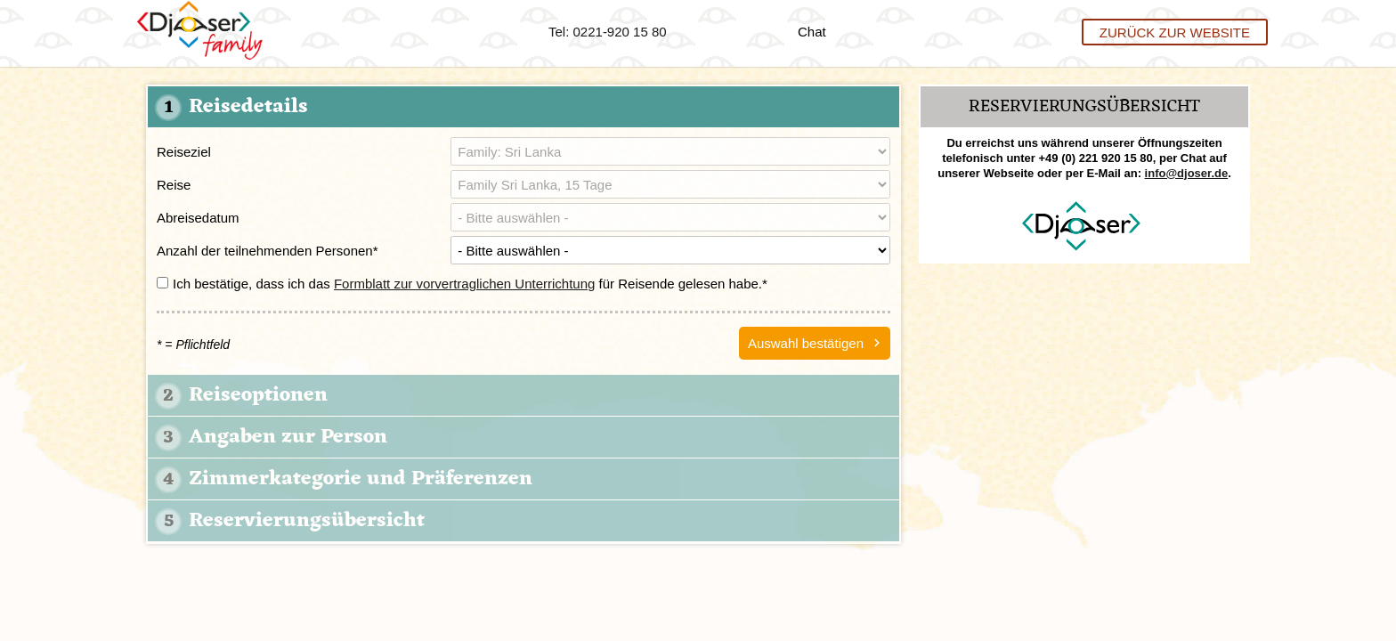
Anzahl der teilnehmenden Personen (267, 250)
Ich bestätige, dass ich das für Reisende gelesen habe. (462, 283)
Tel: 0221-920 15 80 (607, 31)
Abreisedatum (198, 217)
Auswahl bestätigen (806, 343)
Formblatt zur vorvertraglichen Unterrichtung (464, 283)
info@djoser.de (1187, 173)
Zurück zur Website (1175, 31)
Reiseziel (184, 151)
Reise (174, 184)
